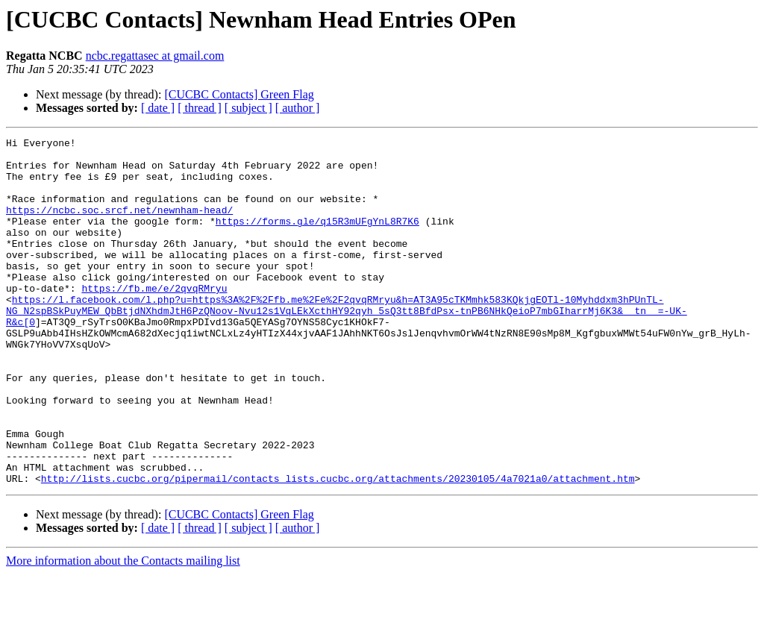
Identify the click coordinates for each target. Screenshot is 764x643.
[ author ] (297, 107)
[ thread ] (200, 107)
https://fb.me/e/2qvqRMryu (154, 319)
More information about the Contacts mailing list (123, 630)
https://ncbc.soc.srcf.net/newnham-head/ (119, 225)
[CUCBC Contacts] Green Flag (238, 94)
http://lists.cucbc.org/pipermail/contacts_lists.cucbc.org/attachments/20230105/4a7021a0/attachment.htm (338, 547)
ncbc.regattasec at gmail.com (155, 55)
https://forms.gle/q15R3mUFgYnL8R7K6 (317, 238)
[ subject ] (248, 107)
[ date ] (158, 107)
